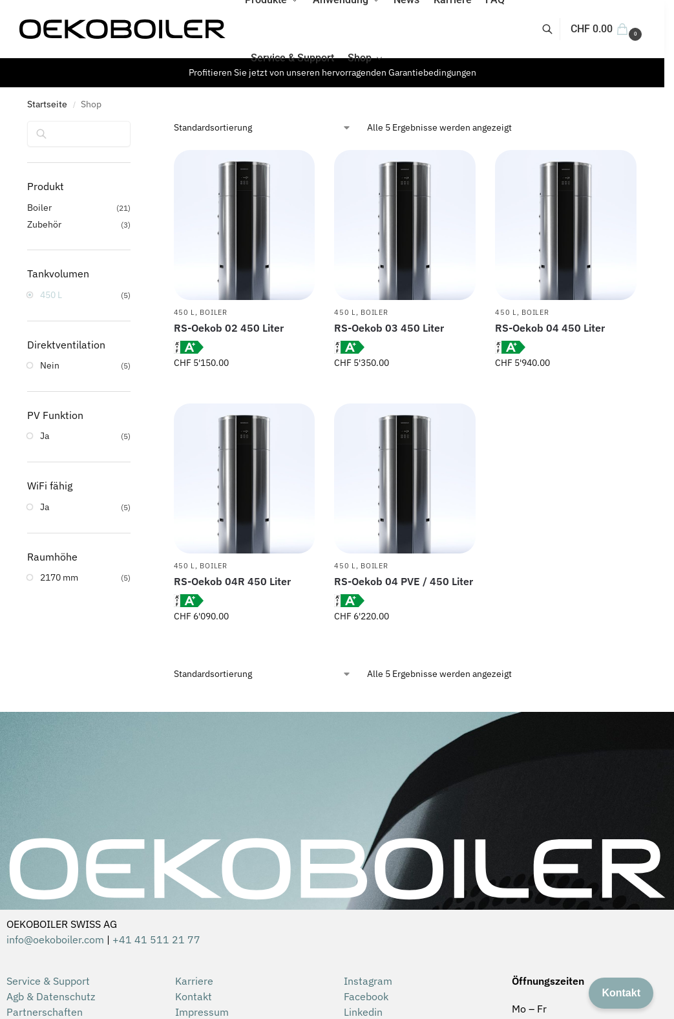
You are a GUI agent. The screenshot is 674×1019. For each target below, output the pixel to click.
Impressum (202, 1011)
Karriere (194, 980)
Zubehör (44, 224)
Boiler (213, 312)
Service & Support (48, 980)
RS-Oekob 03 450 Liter (389, 327)
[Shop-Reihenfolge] (263, 127)
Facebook (366, 996)
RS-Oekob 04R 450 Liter (232, 581)
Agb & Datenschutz (50, 996)
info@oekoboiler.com (55, 939)
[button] (608, 29)
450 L (185, 312)
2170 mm (59, 577)
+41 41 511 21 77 (156, 939)
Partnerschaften (44, 1011)
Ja (44, 436)
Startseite (47, 104)
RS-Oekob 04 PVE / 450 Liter (403, 581)
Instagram (368, 980)
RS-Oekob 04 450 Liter (550, 327)
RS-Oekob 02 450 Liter (229, 327)
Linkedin (363, 1011)
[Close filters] (134, 129)
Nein (49, 365)
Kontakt (193, 996)
